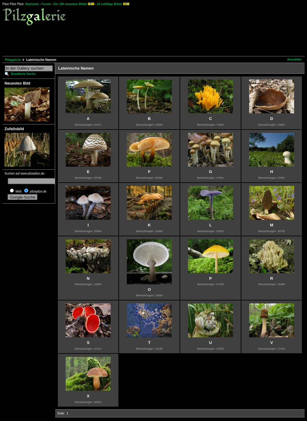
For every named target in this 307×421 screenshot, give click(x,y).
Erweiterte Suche (23, 74)
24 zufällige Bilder (109, 4)
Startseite (32, 4)
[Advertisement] (111, 40)
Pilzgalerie (13, 59)
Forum (46, 4)
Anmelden (294, 59)
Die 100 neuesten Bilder (71, 4)
